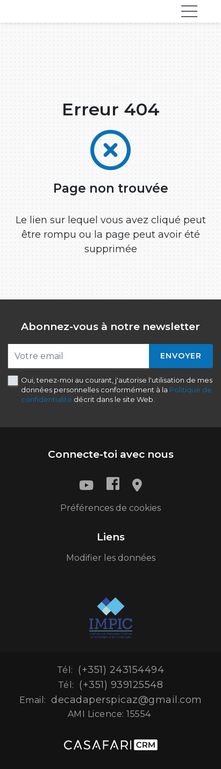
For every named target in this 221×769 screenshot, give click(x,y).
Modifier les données (110, 558)
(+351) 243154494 (121, 670)
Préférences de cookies (110, 508)
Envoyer (181, 356)
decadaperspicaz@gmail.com (126, 700)
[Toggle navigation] (189, 11)
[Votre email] (78, 356)
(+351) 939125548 (121, 685)
